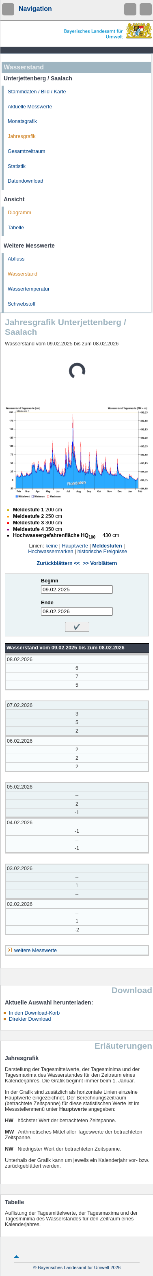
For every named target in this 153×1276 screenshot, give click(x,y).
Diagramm (19, 213)
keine (51, 546)
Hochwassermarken (50, 551)
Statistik (17, 166)
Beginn (49, 581)
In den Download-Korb (34, 1013)
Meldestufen (107, 546)
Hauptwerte (75, 546)
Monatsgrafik (22, 121)
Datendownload (25, 181)
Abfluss (16, 259)
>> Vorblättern (100, 563)
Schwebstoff (21, 304)
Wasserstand (22, 274)
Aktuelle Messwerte (30, 107)
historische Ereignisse (102, 551)
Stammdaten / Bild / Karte (37, 92)
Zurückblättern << (58, 563)
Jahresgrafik (22, 136)
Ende (47, 603)
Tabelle (16, 228)
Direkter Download (30, 1019)
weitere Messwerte (35, 950)
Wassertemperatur (29, 289)
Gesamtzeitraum (26, 151)
